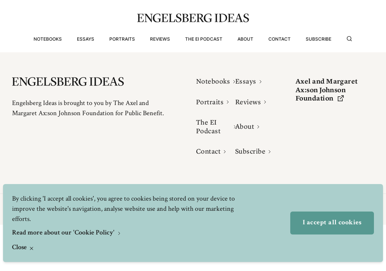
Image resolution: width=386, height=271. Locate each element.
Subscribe (318, 39)
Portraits (122, 39)
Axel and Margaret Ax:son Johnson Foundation (327, 89)
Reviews (160, 39)
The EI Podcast (203, 39)
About (245, 39)
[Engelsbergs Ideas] (193, 18)
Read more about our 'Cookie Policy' (64, 233)
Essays (85, 39)
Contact (279, 39)
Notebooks (48, 39)
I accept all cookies (332, 222)
